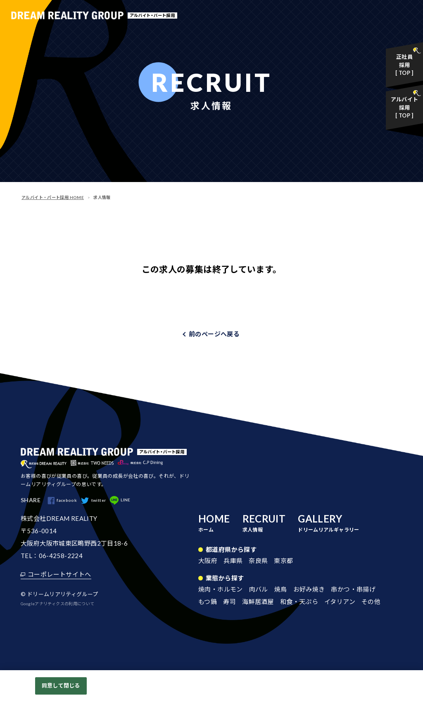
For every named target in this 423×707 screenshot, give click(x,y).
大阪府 (207, 561)
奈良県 (258, 561)
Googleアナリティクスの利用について (58, 604)
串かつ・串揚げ (353, 589)
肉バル (258, 589)
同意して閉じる (61, 685)
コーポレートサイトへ (59, 574)
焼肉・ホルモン (220, 589)
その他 (370, 602)
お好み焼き (309, 589)
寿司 (229, 602)
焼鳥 (280, 589)
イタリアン (339, 602)
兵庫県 (232, 561)
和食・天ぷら (299, 602)
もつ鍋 (207, 602)
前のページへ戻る (214, 334)
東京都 (283, 561)
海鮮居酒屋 (258, 602)
